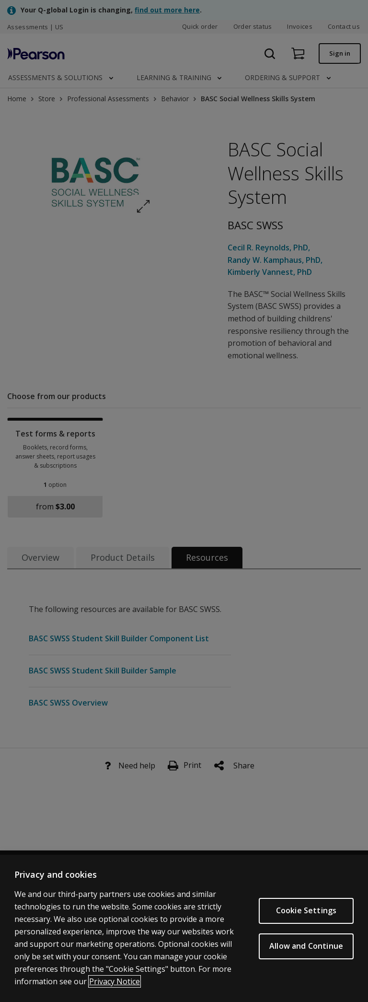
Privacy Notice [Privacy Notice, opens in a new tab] (114, 985)
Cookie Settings (306, 914)
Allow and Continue (306, 949)
